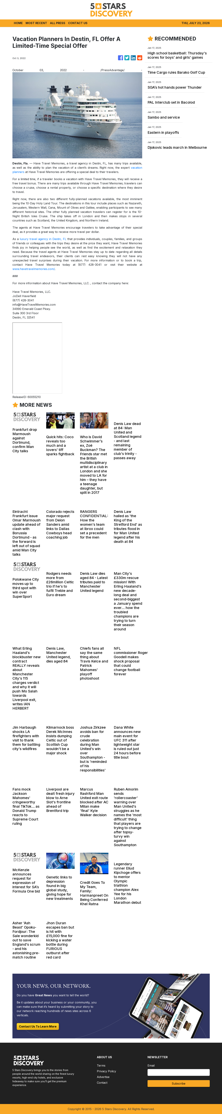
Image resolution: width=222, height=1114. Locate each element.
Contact (102, 1082)
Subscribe (178, 1083)
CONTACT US (77, 23)
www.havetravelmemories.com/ (33, 269)
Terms (101, 1065)
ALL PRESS (57, 23)
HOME (18, 23)
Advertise (103, 1077)
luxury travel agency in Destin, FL (43, 239)
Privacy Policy (106, 1071)
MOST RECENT (36, 23)
